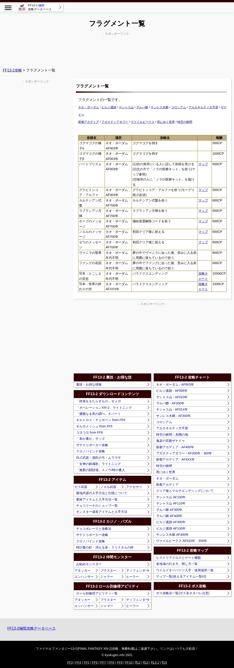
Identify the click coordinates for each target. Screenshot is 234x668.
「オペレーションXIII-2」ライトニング (104, 407)
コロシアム (178, 107)
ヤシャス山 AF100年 (171, 497)
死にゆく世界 (166, 122)
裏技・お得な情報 (89, 384)
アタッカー (82, 570)
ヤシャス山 (126, 107)
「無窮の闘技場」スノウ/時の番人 (100, 470)
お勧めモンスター (89, 564)
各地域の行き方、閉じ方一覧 (177, 564)
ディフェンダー (137, 570)
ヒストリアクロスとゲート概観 (178, 557)
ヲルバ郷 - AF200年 (170, 403)
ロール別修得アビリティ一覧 (97, 593)
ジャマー (106, 576)
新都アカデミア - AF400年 (175, 447)
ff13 (145, 662)
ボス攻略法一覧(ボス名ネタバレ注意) (182, 593)
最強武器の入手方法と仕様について (101, 493)
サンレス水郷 (159, 107)
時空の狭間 (184, 122)
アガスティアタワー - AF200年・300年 (184, 453)
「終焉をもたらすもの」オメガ (98, 401)
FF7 (103, 662)
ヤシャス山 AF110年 (171, 503)
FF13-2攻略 (12, 70)
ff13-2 (155, 662)
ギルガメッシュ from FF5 (94, 426)
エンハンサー (84, 576)
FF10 (129, 662)
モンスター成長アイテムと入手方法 (101, 512)
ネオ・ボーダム (88, 107)
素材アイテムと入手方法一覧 (97, 499)
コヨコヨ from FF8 (89, 432)
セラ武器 (80, 487)
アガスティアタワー (114, 122)
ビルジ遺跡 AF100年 (171, 528)
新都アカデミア (88, 122)
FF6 (95, 662)
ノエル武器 (108, 487)
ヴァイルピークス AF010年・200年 (181, 541)
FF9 (119, 662)
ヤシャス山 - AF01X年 (172, 409)
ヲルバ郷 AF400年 (169, 516)
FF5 (86, 662)
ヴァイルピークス (142, 122)
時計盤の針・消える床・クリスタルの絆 (105, 547)
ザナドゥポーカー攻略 (92, 445)
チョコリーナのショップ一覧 (97, 505)
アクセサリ (134, 487)
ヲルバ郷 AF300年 (169, 510)
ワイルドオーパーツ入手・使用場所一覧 (185, 570)
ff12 (138, 662)
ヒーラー (132, 576)
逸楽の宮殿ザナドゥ (170, 441)
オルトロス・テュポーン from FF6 (100, 420)
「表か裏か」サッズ (90, 438)
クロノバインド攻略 (90, 451)
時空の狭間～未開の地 (172, 434)
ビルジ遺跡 (108, 107)
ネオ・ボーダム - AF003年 (175, 384)
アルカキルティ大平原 (203, 107)
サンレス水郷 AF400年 (172, 534)
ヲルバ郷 (142, 107)
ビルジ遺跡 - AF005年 (172, 390)
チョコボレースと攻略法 (93, 528)
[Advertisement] (117, 48)
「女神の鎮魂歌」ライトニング (98, 464)
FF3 (70, 662)
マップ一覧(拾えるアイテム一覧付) (181, 576)
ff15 (164, 662)
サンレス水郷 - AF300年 (173, 416)
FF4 (78, 662)
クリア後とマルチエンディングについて (185, 491)
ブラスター (108, 570)
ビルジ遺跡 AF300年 (171, 522)
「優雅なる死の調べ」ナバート (98, 414)
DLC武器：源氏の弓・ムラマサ (98, 457)
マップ (203, 164)
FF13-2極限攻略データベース (31, 628)
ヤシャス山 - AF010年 (172, 397)
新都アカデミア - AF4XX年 (175, 459)
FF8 (111, 662)
